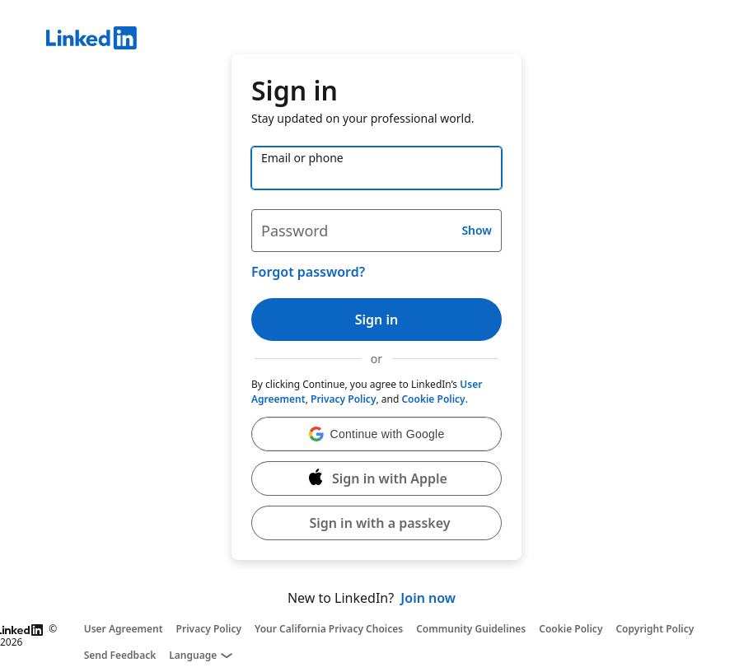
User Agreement (123, 629)
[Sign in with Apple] (376, 478)
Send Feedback (120, 655)
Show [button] (476, 230)
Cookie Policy (433, 399)
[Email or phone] (376, 168)
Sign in (376, 319)
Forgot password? (308, 272)
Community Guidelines (471, 629)
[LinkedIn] (399, 40)
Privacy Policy (343, 399)
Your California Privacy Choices (329, 629)
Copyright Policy (654, 629)
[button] (376, 434)
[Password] (376, 230)
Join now (428, 598)
